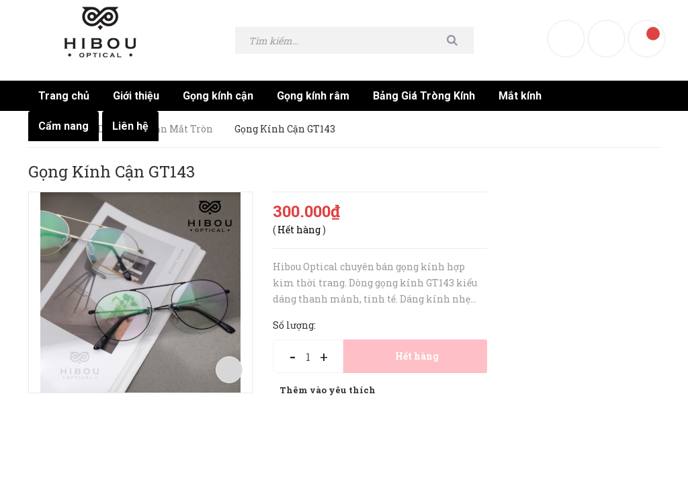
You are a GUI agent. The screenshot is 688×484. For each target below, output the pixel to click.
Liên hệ (130, 126)
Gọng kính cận (218, 95)
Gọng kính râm (313, 95)
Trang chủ (63, 95)
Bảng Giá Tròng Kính (424, 95)
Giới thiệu (136, 95)
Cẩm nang (63, 126)
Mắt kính (520, 95)
